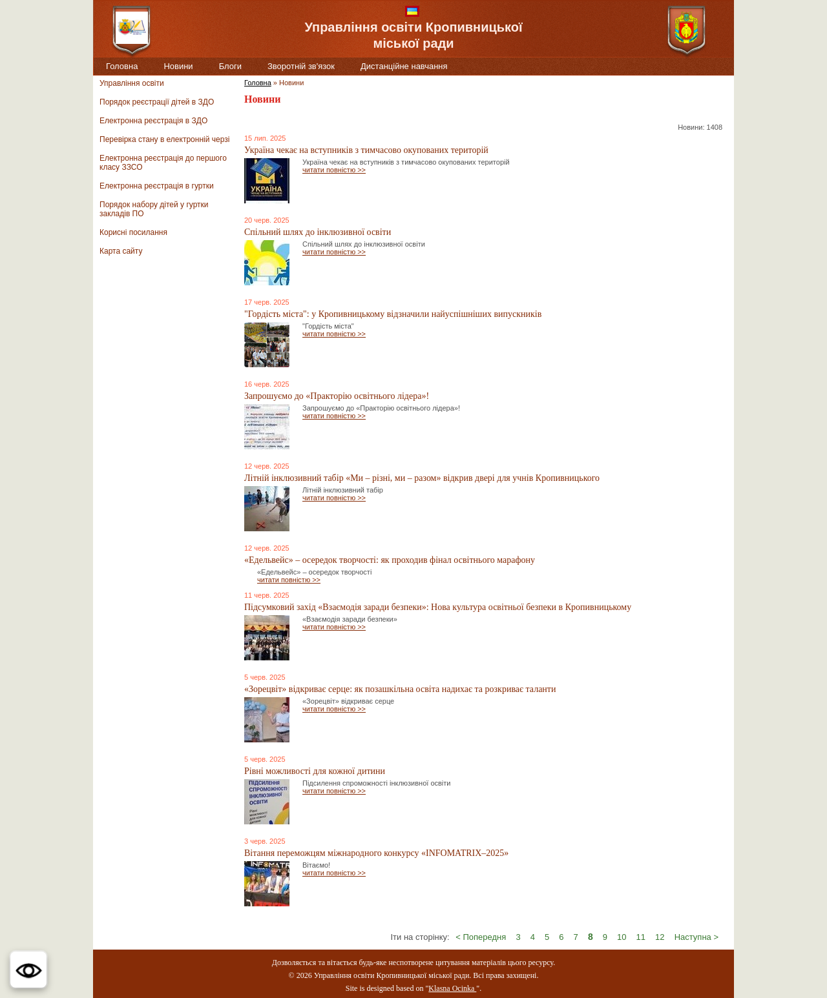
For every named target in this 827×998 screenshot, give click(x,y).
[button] (28, 970)
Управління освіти (131, 83)
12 (659, 937)
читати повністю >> (334, 170)
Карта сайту (120, 251)
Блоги (230, 66)
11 (640, 937)
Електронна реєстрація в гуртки (156, 185)
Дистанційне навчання (404, 66)
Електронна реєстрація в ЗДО (153, 120)
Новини (178, 66)
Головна (122, 66)
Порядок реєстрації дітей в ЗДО (156, 102)
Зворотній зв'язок (301, 66)
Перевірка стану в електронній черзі (164, 139)
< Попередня (480, 937)
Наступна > (696, 937)
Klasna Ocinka (452, 988)
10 (621, 937)
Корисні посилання (133, 232)
